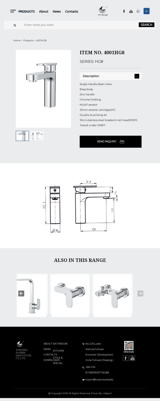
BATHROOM (60, 346)
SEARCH (146, 25)
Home (16, 40)
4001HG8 (41, 40)
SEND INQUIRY (110, 141)
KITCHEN (58, 353)
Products (28, 40)
